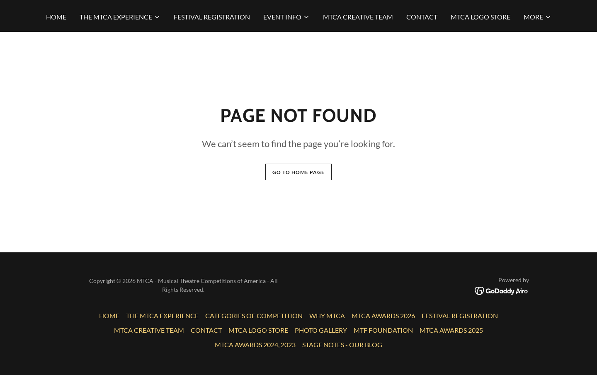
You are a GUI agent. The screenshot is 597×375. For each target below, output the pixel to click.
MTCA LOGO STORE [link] (480, 17)
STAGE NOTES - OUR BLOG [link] (342, 344)
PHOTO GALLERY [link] (321, 330)
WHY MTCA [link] (327, 315)
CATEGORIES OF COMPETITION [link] (254, 315)
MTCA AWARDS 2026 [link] (383, 315)
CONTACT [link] (421, 17)
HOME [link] (56, 17)
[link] (502, 290)
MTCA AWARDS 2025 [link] (451, 330)
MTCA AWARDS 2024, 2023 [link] (255, 344)
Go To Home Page (298, 172)
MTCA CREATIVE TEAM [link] (358, 17)
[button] (120, 17)
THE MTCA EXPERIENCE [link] (162, 315)
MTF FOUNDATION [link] (383, 330)
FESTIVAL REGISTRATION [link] (212, 17)
